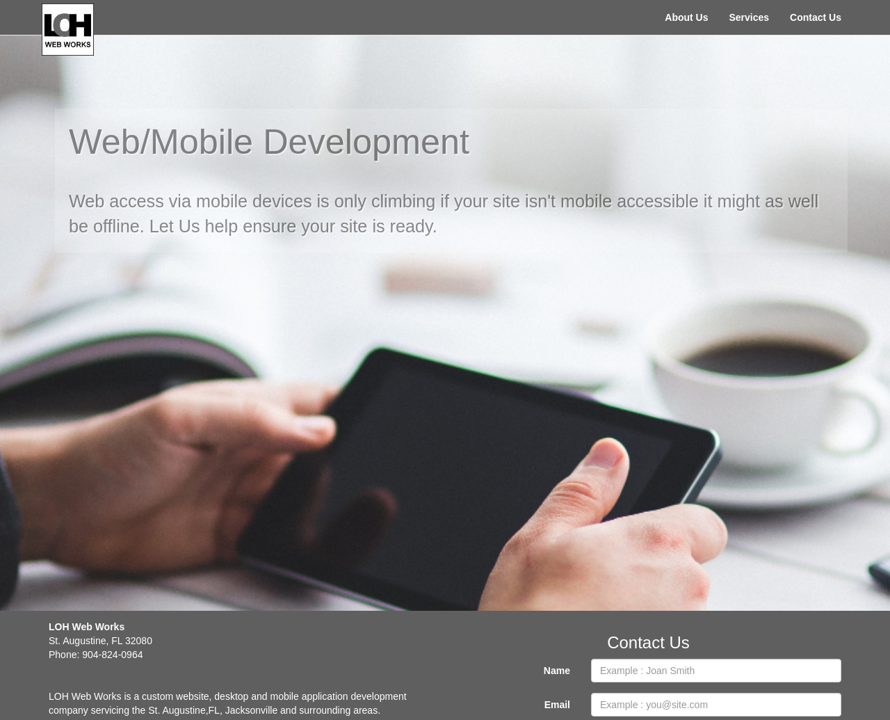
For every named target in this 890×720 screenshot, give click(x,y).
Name (557, 670)
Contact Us (815, 17)
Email (557, 704)
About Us (686, 17)
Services (749, 17)
